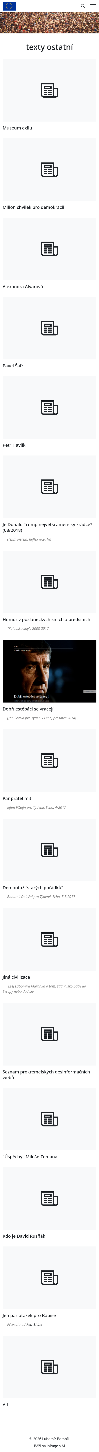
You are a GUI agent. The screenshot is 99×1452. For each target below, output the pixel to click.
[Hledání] (83, 6)
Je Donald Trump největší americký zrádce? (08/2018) (47, 527)
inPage (52, 1445)
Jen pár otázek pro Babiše (29, 1315)
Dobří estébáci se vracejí (28, 709)
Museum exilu (17, 128)
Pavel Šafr (13, 366)
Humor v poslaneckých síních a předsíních (46, 619)
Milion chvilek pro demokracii (33, 207)
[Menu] (93, 6)
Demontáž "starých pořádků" (33, 888)
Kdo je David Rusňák (24, 1236)
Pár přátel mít (17, 798)
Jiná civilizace (16, 977)
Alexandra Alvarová (23, 287)
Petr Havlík (14, 445)
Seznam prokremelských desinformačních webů (46, 1074)
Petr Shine (34, 1324)
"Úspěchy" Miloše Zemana (30, 1157)
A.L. (6, 1405)
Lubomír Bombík (56, 1438)
